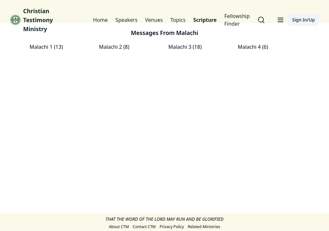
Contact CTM (144, 226)
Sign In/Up (303, 20)
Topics (178, 19)
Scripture (205, 19)
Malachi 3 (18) (185, 46)
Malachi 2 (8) (114, 46)
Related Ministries (204, 226)
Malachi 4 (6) (253, 46)
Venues (154, 19)
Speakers (126, 19)
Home (100, 19)
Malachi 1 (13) (46, 46)
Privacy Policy (172, 226)
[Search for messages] (261, 20)
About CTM (119, 226)
